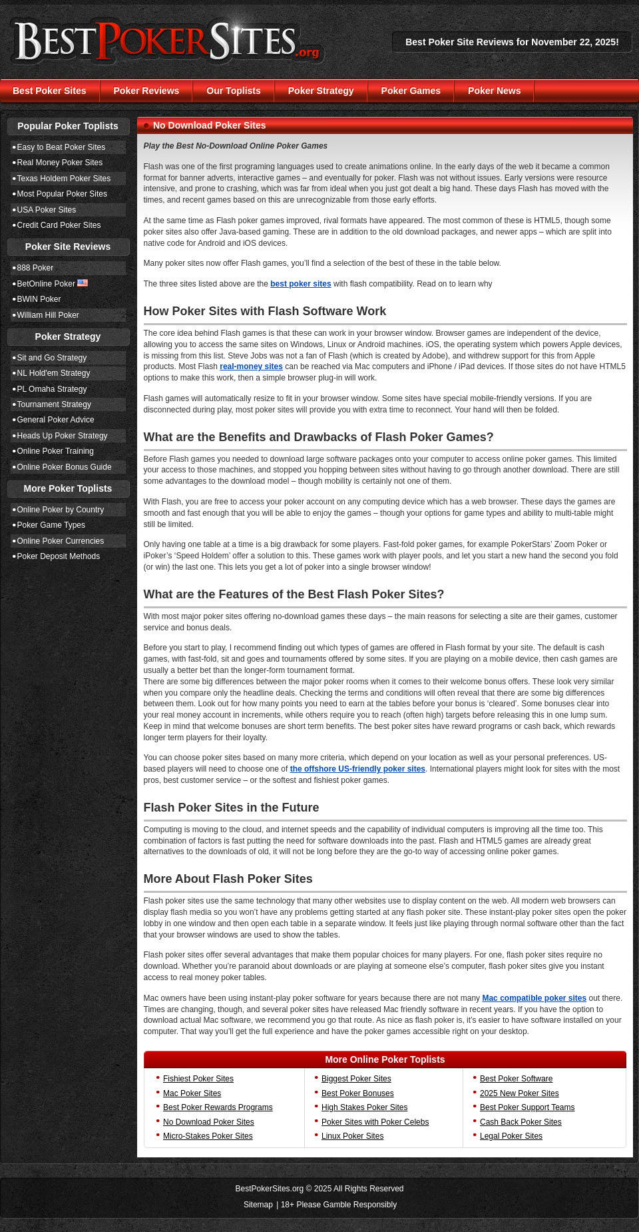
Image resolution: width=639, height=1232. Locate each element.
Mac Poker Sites (192, 1093)
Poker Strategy (321, 90)
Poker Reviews (147, 90)
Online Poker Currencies (61, 541)
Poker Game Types (51, 525)
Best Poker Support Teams (527, 1107)
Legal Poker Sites (511, 1136)
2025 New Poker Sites (519, 1093)
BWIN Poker (39, 299)
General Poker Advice (56, 419)
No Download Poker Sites (208, 1122)
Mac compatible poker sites (534, 998)
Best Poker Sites (50, 90)
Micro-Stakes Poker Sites (208, 1136)
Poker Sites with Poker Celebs (375, 1122)
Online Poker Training (55, 451)
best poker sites (300, 284)
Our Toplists (233, 90)
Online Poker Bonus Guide (64, 467)
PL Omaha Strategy (52, 389)
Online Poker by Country (61, 509)
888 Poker (35, 268)
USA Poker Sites (47, 210)
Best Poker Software (516, 1078)
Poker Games (411, 90)
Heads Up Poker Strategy (62, 435)
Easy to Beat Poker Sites (61, 147)
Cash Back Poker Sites (521, 1122)
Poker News (494, 90)
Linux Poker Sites (352, 1136)
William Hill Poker (48, 315)
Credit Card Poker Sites (59, 225)
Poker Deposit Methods (59, 556)
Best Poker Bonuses (357, 1093)
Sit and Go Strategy (52, 357)
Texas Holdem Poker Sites (64, 178)
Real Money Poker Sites (60, 162)
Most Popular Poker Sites (62, 194)
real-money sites (251, 366)
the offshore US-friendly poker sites (357, 769)
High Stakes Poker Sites (364, 1107)
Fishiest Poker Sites (198, 1078)
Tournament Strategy (54, 404)
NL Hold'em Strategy (54, 373)
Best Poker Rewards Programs (218, 1107)
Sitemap (258, 1204)
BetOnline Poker (46, 284)
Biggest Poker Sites (356, 1078)
